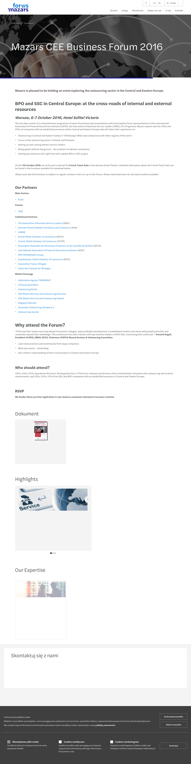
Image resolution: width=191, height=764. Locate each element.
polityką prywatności (105, 725)
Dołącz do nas (154, 10)
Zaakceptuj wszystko (173, 716)
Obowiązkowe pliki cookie (25, 742)
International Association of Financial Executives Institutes (47, 250)
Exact (20, 199)
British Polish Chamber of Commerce (36, 236)
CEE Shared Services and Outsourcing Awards (40, 298)
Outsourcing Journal (28, 311)
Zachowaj (173, 745)
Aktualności (138, 10)
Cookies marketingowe (127, 742)
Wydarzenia (28, 21)
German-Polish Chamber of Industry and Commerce (44, 227)
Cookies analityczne (74, 742)
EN (154, 3)
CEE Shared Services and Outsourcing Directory (42, 293)
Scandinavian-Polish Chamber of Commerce (40, 259)
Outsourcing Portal (27, 289)
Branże (114, 10)
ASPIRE (21, 232)
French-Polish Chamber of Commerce (37, 241)
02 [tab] (53, 553)
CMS (20, 211)
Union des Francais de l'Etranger (34, 268)
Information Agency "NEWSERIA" (34, 280)
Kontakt (179, 10)
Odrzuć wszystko (173, 724)
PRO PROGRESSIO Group (30, 254)
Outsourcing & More (28, 284)
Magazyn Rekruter (27, 302)
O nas (168, 10)
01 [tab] (51, 553)
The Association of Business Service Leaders (40, 223)
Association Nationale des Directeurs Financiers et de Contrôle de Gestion (55, 245)
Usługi (125, 10)
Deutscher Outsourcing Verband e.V (35, 307)
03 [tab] (55, 553)
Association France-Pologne (32, 263)
